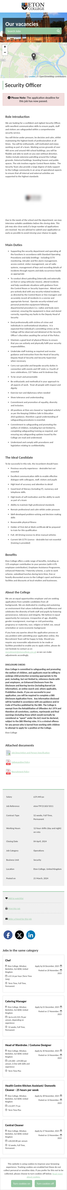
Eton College (33, 6)
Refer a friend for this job (20, 919)
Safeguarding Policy (21, 762)
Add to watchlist (15, 898)
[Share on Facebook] (8, 934)
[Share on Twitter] (19, 934)
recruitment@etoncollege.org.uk (20, 652)
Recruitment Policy (20, 771)
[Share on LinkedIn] (30, 934)
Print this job (14, 908)
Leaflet (32, 76)
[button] (33, 56)
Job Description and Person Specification (31, 752)
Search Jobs (33, 31)
